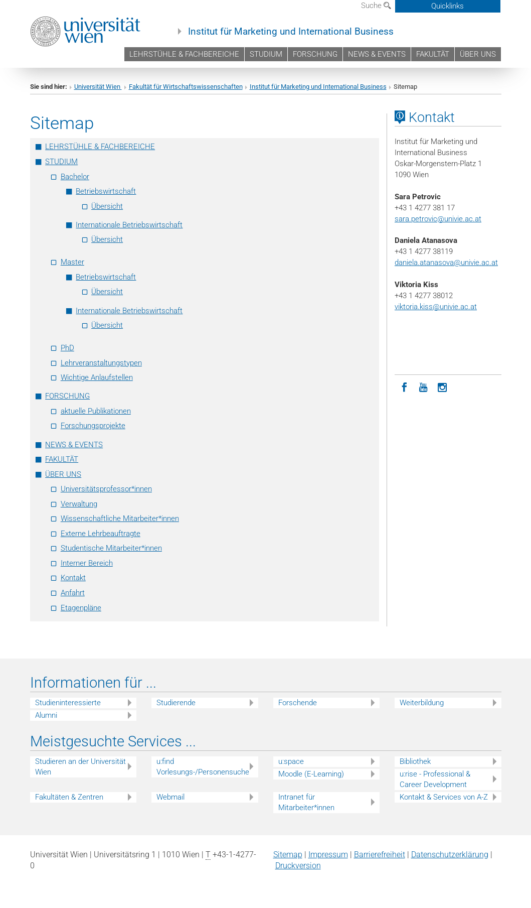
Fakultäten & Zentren (69, 797)
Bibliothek (415, 761)
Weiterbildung (422, 702)
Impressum (328, 854)
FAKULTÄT (432, 54)
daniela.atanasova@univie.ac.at (446, 262)
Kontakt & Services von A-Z (444, 797)
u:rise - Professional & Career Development (435, 779)
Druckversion (298, 865)
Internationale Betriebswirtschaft (129, 224)
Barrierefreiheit (379, 854)
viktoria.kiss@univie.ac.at (436, 306)
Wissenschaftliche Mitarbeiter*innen (120, 518)
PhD (67, 347)
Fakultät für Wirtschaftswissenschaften (186, 86)
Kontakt (73, 577)
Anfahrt (73, 592)
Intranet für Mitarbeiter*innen (306, 802)
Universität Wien (98, 86)
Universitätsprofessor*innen (106, 488)
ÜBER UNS (478, 54)
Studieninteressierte (68, 702)
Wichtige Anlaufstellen (97, 377)
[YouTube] (423, 386)
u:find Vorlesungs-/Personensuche (202, 766)
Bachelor (75, 176)
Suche (376, 5)
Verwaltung (79, 503)
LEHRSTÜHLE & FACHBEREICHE (184, 54)
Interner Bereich (87, 563)
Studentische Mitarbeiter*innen (111, 548)
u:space (291, 761)
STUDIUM (266, 54)
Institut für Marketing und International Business (291, 31)
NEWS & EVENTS (377, 54)
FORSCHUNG (315, 54)
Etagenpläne (81, 607)
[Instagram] (442, 386)
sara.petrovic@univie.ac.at (438, 218)
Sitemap (287, 854)
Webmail (170, 797)
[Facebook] (404, 386)
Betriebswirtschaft (106, 191)
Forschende (297, 702)
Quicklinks (447, 6)
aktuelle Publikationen (96, 411)
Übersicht (107, 206)
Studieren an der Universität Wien (80, 766)
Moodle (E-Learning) (311, 774)
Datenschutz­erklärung (449, 854)
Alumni (46, 715)
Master (72, 262)
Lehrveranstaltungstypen (101, 362)
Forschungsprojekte (93, 425)
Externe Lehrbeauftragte (100, 533)
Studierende (176, 702)
